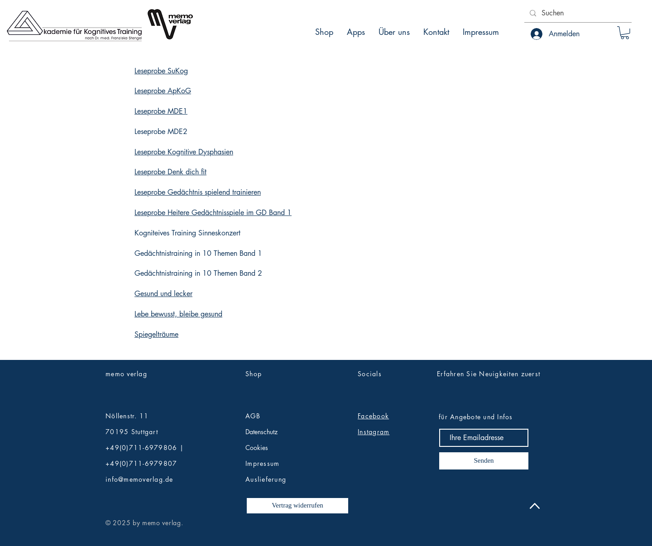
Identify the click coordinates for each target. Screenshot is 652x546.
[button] (625, 32)
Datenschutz (261, 431)
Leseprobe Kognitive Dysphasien (183, 152)
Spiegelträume (156, 334)
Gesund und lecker (163, 293)
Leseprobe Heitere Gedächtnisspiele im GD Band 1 (213, 212)
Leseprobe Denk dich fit (170, 172)
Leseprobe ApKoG (162, 91)
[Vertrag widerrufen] (297, 506)
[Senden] (484, 461)
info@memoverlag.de (139, 479)
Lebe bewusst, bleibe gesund (178, 314)
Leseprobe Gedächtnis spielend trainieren (197, 192)
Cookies (256, 447)
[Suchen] (577, 13)
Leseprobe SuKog (161, 71)
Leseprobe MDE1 (160, 111)
